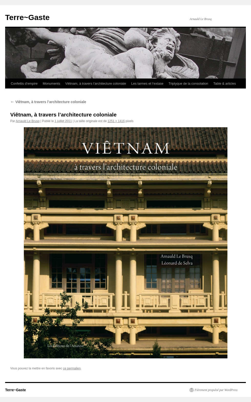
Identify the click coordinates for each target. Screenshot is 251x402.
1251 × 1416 (116, 121)
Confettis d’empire (24, 83)
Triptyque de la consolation (188, 83)
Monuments (51, 83)
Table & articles (224, 83)
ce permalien (72, 368)
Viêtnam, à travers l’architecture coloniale (95, 83)
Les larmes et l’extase (147, 83)
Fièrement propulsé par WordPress (216, 390)
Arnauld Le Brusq (27, 121)
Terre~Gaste (27, 17)
